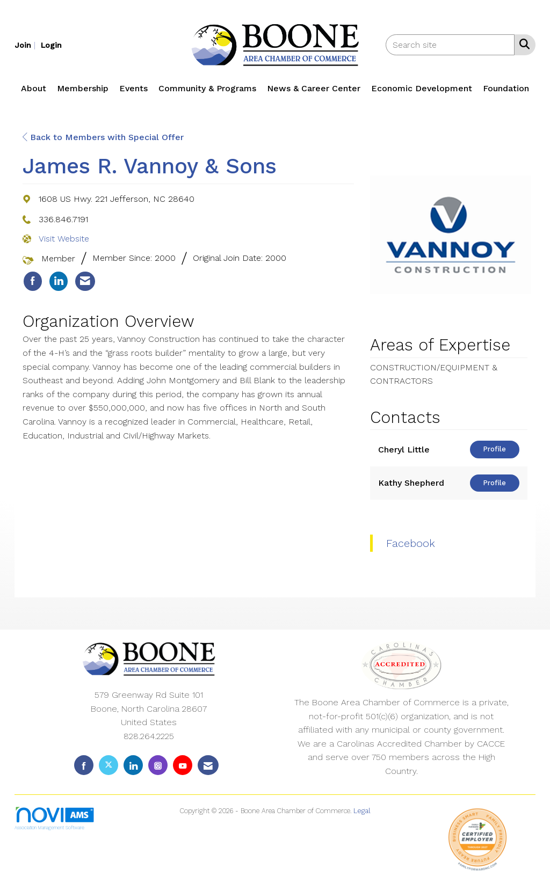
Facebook (410, 543)
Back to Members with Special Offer (103, 137)
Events (133, 88)
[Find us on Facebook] (83, 765)
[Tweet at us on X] (108, 765)
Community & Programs (207, 88)
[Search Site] (522, 44)
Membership (82, 88)
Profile (494, 449)
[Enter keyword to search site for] (450, 44)
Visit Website (64, 238)
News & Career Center (313, 88)
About (33, 88)
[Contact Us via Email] (208, 765)
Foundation (506, 88)
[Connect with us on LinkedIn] (133, 765)
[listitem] (26, 45)
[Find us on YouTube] (182, 765)
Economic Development (421, 88)
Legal (362, 811)
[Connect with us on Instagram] (158, 765)
